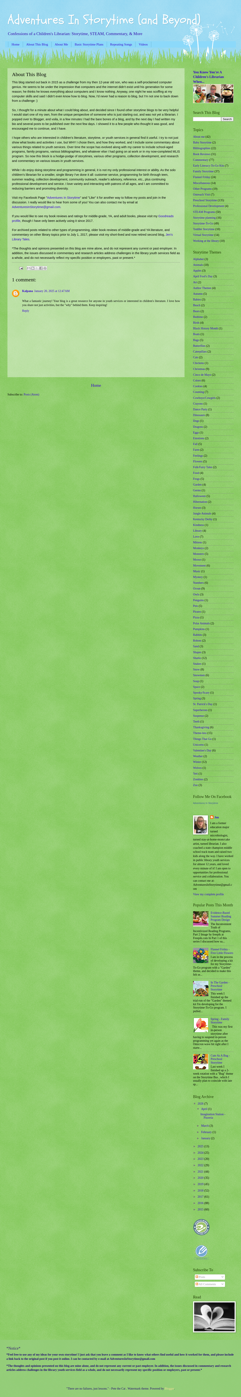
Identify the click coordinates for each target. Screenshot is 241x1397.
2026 (201, 1103)
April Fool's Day (203, 276)
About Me (61, 44)
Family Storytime (203, 171)
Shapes (197, 652)
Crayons (198, 403)
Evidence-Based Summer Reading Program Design (221, 916)
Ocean (197, 588)
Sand (196, 646)
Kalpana (27, 291)
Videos (143, 44)
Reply (25, 310)
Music (197, 571)
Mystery (198, 577)
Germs (197, 490)
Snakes (197, 663)
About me (199, 136)
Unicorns (198, 744)
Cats (195, 357)
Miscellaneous (201, 183)
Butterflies (199, 345)
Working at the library (206, 240)
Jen (216, 817)
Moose (197, 559)
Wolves (197, 767)
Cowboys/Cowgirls (204, 398)
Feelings (198, 455)
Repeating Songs (121, 44)
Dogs (196, 420)
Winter (197, 762)
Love (196, 536)
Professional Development (208, 206)
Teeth (196, 721)
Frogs (196, 478)
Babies (197, 299)
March (205, 1125)
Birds (196, 322)
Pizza (196, 617)
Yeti (195, 773)
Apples (197, 270)
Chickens (198, 363)
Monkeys (198, 548)
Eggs (196, 432)
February (206, 1132)
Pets (195, 606)
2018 (201, 1190)
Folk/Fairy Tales (202, 467)
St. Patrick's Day (203, 704)
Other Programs (202, 188)
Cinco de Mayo (202, 374)
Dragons (198, 426)
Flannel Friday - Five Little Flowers (222, 951)
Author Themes (202, 288)
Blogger (169, 1388)
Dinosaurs (199, 415)
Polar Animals (201, 623)
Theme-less (200, 733)
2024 (201, 1152)
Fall (195, 444)
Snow (196, 669)
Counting (198, 392)
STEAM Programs (204, 212)
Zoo (195, 785)
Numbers (198, 582)
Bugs (196, 340)
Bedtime (198, 317)
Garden (197, 484)
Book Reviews (201, 154)
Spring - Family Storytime (220, 1020)
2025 (201, 1146)
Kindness (198, 525)
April (204, 1109)
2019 (201, 1184)
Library (197, 530)
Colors (197, 380)
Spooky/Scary (201, 692)
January (206, 1138)
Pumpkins (199, 629)
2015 (201, 1209)
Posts (200, 1277)
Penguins (198, 600)
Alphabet (198, 259)
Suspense (198, 715)
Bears (196, 311)
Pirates (197, 611)
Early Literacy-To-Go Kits (208, 165)
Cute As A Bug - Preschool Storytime (220, 1059)
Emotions (198, 438)
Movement (199, 565)
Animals (198, 264)
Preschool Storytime (205, 200)
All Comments (206, 1284)
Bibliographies (201, 148)
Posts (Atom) (31, 394)
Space (196, 687)
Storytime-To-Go (203, 223)
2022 (201, 1165)
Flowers (197, 461)
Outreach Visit (201, 194)
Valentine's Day (202, 750)
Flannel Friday (201, 177)
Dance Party (200, 409)
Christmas (199, 369)
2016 (201, 1203)
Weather (198, 756)
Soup (196, 681)
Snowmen (199, 675)
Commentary (200, 160)
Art (195, 282)
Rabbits (197, 634)
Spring (197, 698)
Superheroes (200, 710)
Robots (197, 640)
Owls (196, 594)
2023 (201, 1158)
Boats (196, 334)
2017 (201, 1196)
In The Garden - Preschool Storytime (220, 986)
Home (15, 44)
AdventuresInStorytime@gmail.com (36, 207)
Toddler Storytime (204, 229)
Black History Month (205, 328)
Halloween (199, 496)
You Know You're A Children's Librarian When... (208, 77)
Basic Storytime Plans (89, 44)
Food (196, 473)
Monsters (198, 553)
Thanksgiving (201, 727)
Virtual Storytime (203, 235)
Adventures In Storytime (63, 197)
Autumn (198, 293)
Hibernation (200, 501)
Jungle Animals (202, 513)
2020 (201, 1177)
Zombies (198, 779)
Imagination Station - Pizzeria (212, 1116)
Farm (196, 449)
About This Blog (37, 44)
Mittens (197, 542)
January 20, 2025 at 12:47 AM (52, 291)
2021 (201, 1171)
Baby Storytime (202, 142)
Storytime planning (204, 217)
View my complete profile (208, 894)
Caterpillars (200, 351)
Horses (197, 507)
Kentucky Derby (203, 519)
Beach (196, 305)
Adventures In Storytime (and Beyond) (104, 19)
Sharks (197, 658)
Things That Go (202, 739)
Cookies (198, 386)
